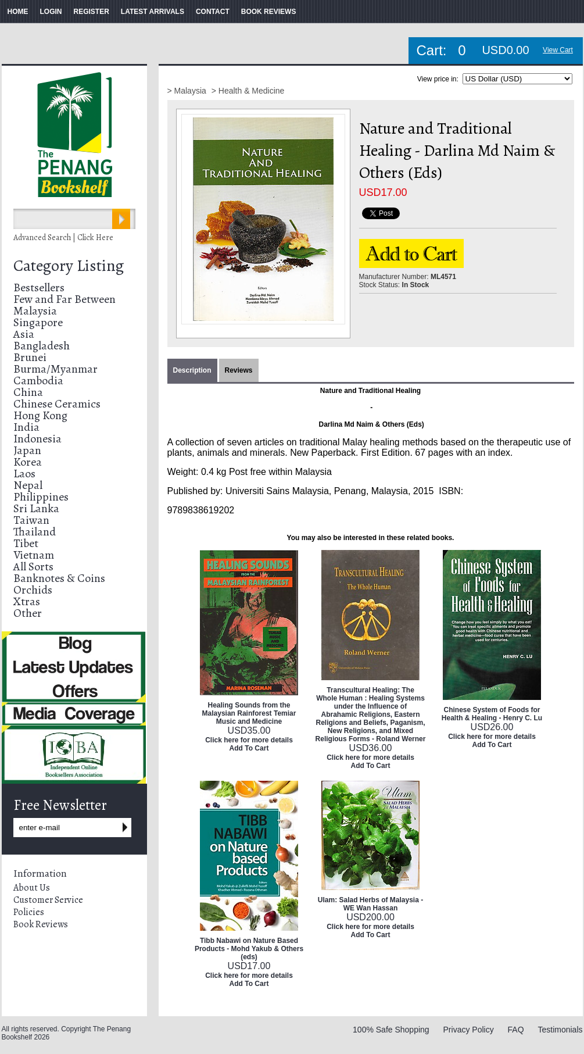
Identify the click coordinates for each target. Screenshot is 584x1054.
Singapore (38, 322)
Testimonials (560, 1029)
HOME (18, 12)
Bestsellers (39, 287)
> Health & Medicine (248, 90)
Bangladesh (41, 345)
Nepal (27, 485)
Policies (28, 912)
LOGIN (51, 12)
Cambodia (38, 380)
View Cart (558, 50)
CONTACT (213, 12)
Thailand (34, 531)
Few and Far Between (64, 299)
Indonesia (37, 438)
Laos (24, 473)
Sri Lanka (36, 508)
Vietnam (33, 555)
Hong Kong (40, 415)
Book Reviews (40, 924)
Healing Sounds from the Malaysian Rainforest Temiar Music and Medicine (249, 713)
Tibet (25, 543)
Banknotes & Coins (59, 578)
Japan (27, 450)
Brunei (29, 357)
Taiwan (31, 520)
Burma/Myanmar (55, 369)
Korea (27, 462)
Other (27, 613)
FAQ (516, 1029)
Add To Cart (249, 748)
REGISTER (91, 12)
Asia (23, 334)
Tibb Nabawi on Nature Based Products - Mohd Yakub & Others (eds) (249, 949)
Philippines (41, 497)
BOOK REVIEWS (268, 12)
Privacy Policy (468, 1029)
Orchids (32, 590)
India (26, 427)
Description (192, 370)
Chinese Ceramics (57, 404)
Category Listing (68, 266)
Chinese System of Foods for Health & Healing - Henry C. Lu (492, 714)
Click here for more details (249, 740)
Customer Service (48, 900)
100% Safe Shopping (391, 1029)
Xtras (26, 601)
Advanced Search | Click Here (63, 237)
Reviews (239, 370)
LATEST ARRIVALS (152, 12)
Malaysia (35, 311)
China (28, 392)
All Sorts (33, 566)
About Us (31, 887)
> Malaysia (188, 90)
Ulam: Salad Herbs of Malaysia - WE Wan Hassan (370, 904)
